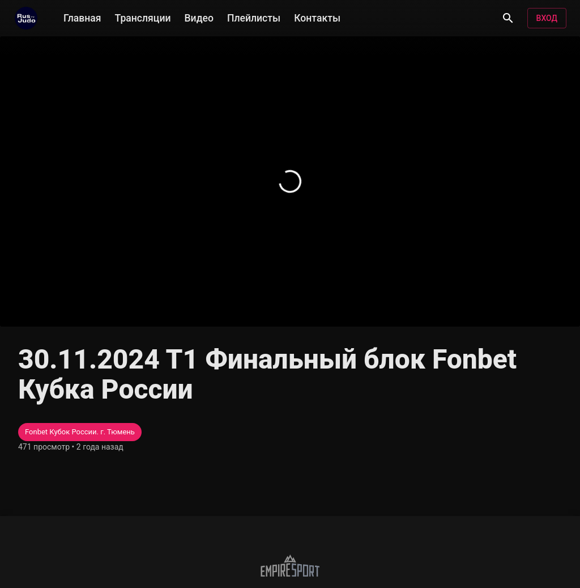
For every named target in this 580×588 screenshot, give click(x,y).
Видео (199, 17)
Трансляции (143, 17)
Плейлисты (253, 17)
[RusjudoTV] (26, 18)
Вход (547, 18)
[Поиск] (508, 18)
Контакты (317, 17)
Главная (82, 17)
